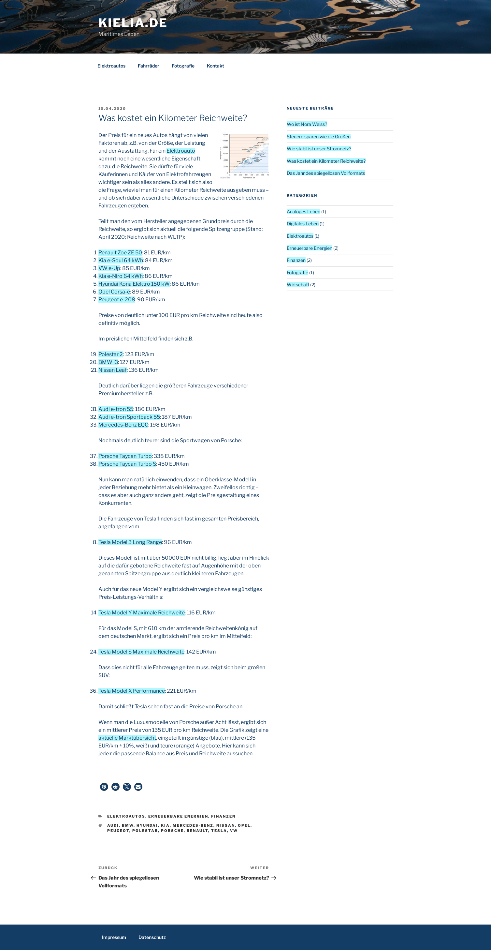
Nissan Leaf (112, 370)
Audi (113, 825)
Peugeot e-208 (116, 299)
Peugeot (118, 830)
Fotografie (183, 65)
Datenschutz (152, 937)
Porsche (172, 830)
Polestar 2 (110, 354)
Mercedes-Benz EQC (123, 425)
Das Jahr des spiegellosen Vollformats (326, 173)
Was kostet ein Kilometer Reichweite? (326, 161)
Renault (197, 830)
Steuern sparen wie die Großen (319, 136)
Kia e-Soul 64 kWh (120, 260)
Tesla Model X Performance (131, 691)
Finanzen (223, 816)
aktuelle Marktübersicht (127, 738)
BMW (128, 825)
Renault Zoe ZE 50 (120, 252)
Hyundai (147, 825)
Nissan (225, 825)
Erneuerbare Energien (178, 816)
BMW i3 (108, 362)
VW (234, 830)
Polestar (145, 830)
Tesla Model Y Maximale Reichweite (141, 613)
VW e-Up (109, 268)
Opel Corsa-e (114, 292)
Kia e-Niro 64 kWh (120, 276)
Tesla (219, 830)
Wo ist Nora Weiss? (307, 124)
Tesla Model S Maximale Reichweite (141, 652)
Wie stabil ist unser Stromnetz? (319, 148)
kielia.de (133, 23)
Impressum (114, 937)
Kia (165, 825)
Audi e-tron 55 (115, 409)
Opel (244, 825)
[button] (104, 787)
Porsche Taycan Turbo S (127, 464)
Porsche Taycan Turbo (125, 456)
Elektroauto (180, 151)
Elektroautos (111, 65)
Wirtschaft (298, 284)
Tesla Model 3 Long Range (130, 542)
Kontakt (215, 65)
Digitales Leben (303, 223)
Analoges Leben (303, 211)
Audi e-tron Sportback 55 (129, 417)
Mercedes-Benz (193, 825)
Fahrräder (148, 65)
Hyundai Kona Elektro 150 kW (134, 284)
